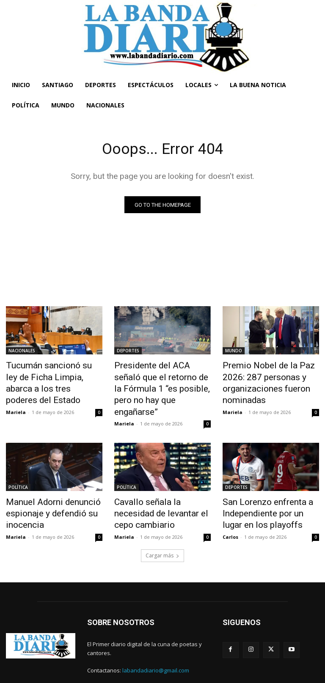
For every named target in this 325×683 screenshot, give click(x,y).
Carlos (230, 511)
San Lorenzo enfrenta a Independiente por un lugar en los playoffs (270, 491)
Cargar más (162, 530)
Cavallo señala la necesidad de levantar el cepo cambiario (160, 487)
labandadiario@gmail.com (155, 645)
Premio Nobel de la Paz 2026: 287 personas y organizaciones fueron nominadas (269, 380)
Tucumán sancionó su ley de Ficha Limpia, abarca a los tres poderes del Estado (54, 375)
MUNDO (233, 352)
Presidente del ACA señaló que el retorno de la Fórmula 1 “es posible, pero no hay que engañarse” (161, 380)
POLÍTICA (18, 469)
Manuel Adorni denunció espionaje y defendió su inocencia (44, 491)
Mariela (16, 395)
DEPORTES (128, 352)
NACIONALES (21, 352)
